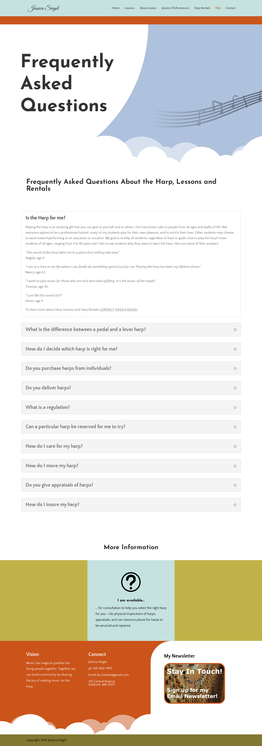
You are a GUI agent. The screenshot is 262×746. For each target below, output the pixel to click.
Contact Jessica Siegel (118, 309)
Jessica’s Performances (175, 8)
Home (116, 8)
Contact (231, 8)
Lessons (130, 8)
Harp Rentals (202, 8)
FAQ (218, 8)
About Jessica (148, 8)
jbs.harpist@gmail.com (113, 675)
